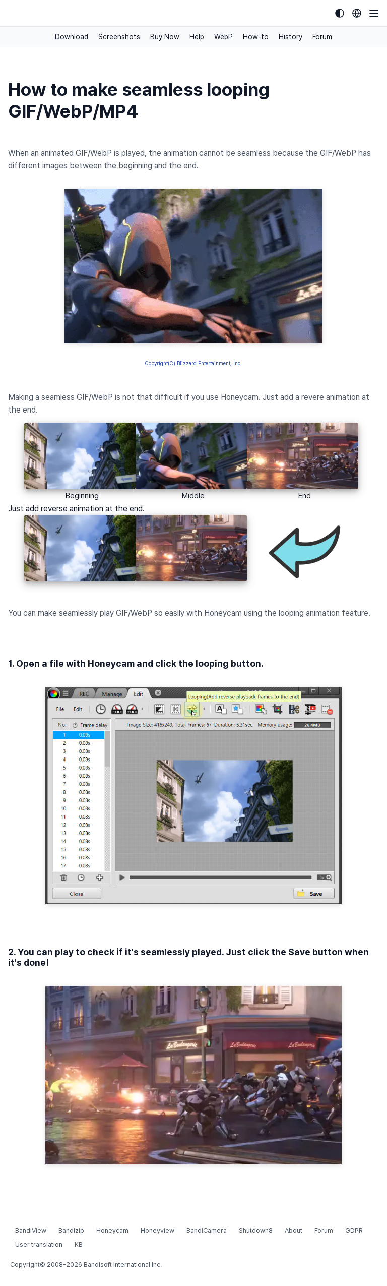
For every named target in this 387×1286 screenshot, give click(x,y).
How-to (256, 37)
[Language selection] (357, 13)
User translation (38, 1244)
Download (71, 37)
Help (196, 37)
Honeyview (157, 1230)
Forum (322, 37)
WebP (223, 37)
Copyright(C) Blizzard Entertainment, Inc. (193, 363)
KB (79, 1244)
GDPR (354, 1230)
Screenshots (119, 37)
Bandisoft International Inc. (123, 1264)
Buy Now (164, 37)
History (290, 37)
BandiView (30, 1230)
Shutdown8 (256, 1230)
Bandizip (71, 1230)
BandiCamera (206, 1230)
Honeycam (112, 1230)
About (293, 1230)
